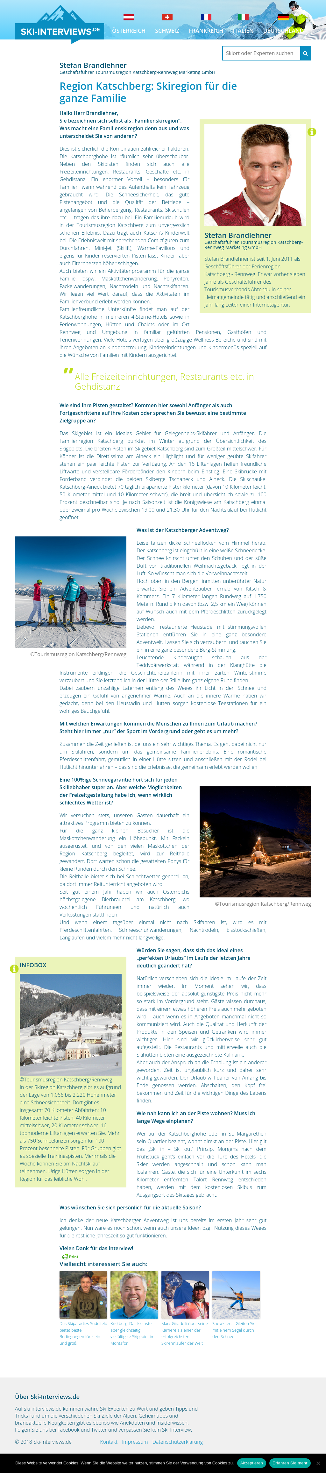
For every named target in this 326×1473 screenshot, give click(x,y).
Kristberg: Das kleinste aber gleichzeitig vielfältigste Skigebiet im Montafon (132, 1333)
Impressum (135, 1441)
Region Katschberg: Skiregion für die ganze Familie (148, 92)
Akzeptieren (251, 1463)
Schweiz (167, 30)
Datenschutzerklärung (177, 1441)
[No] (318, 1463)
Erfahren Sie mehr (290, 1463)
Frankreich (206, 30)
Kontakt (108, 1441)
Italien (243, 30)
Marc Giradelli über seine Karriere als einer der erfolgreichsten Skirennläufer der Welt (184, 1333)
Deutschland (283, 30)
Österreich (128, 30)
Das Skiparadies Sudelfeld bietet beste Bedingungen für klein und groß (83, 1333)
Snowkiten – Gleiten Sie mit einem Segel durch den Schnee (234, 1330)
